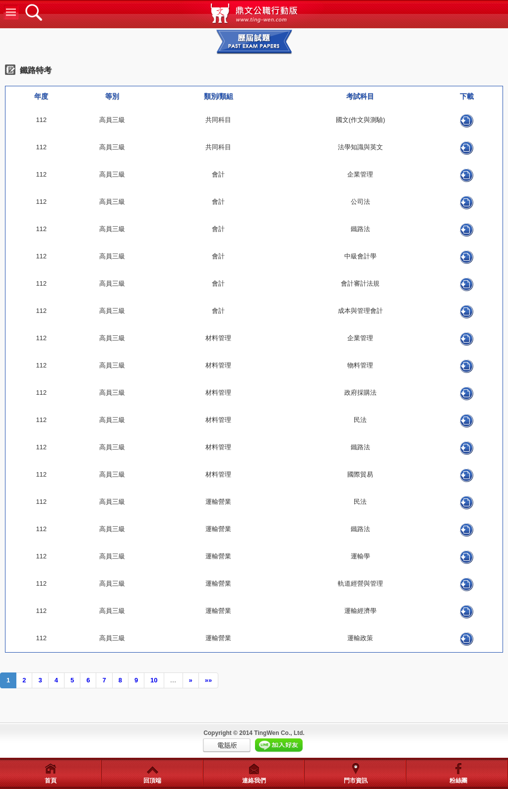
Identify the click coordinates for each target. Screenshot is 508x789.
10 (153, 680)
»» (208, 680)
